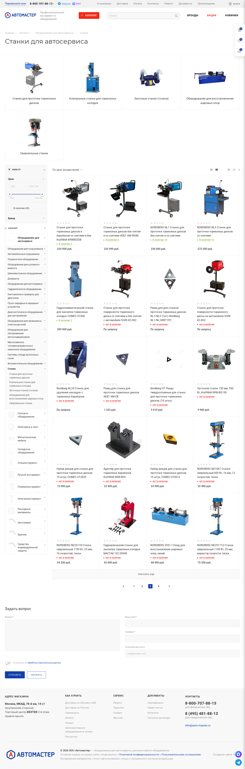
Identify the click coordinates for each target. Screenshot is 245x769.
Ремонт (117, 702)
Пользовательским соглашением (181, 754)
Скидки (117, 712)
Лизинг (69, 722)
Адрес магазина (17, 696)
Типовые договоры (159, 717)
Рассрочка (71, 736)
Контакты (192, 696)
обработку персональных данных (44, 662)
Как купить (73, 695)
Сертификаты (155, 702)
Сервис (118, 695)
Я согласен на (37, 662)
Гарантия (118, 707)
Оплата (69, 717)
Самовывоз (72, 712)
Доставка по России (77, 707)
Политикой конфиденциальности (139, 754)
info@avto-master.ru (197, 725)
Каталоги (153, 712)
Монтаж (118, 717)
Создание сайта (222, 754)
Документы (156, 695)
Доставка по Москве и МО (80, 702)
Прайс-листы (155, 707)
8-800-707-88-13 (41, 3)
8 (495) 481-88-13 (201, 715)
